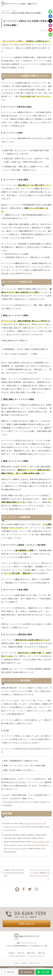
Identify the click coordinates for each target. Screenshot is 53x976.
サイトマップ (34, 963)
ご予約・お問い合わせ (17, 956)
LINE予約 (43, 972)
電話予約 (9, 972)
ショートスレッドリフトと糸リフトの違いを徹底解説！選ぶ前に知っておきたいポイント (39, 874)
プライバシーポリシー (36, 956)
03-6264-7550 (30, 913)
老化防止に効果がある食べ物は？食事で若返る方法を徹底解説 (14, 872)
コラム (14, 10)
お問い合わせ (26, 923)
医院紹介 (12, 953)
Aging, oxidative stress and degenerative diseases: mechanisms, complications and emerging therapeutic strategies (26, 845)
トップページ (5, 10)
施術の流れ (31, 953)
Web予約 (26, 972)
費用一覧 (41, 953)
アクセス (24, 963)
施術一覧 (21, 953)
